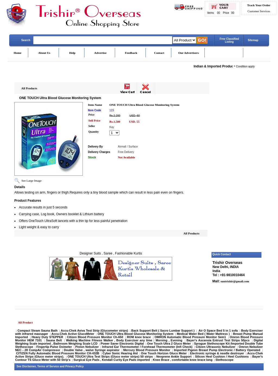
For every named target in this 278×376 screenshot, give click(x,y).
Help (72, 52)
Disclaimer (29, 366)
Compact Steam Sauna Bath (37, 330)
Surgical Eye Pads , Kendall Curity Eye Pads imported (112, 359)
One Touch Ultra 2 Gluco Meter (169, 343)
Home (17, 52)
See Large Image (31, 180)
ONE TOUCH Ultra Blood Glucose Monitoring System (135, 333)
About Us (44, 52)
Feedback (131, 52)
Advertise (100, 52)
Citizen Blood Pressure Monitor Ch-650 (95, 337)
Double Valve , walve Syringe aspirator (91, 350)
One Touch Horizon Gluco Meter (164, 353)
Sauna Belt (54, 340)
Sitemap (253, 40)
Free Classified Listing (229, 40)
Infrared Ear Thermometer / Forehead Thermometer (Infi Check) (147, 346)
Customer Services (259, 11)
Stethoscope (224, 359)
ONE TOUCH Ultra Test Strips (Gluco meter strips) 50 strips (110, 356)
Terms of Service (48, 366)
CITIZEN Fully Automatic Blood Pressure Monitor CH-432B (57, 353)
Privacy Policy (74, 366)
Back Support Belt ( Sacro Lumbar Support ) (163, 330)
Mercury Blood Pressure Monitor (146, 350)
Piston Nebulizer (87, 346)
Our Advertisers (188, 52)
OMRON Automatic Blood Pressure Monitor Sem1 (190, 337)
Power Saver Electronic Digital (122, 343)
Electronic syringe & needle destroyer (217, 353)
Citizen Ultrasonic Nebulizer (215, 346)
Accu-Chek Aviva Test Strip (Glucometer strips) (94, 330)
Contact (159, 52)
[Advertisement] (236, 168)
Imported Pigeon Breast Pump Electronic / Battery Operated (217, 350)
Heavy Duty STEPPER (47, 337)
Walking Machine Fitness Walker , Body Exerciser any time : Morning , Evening (125, 340)
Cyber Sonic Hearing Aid (120, 353)
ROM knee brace (139, 337)
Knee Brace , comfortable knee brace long (182, 359)
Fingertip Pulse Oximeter (54, 346)
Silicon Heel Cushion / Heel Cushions (222, 356)
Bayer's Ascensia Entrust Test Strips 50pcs (218, 340)
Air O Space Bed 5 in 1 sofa (218, 330)
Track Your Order (258, 5)
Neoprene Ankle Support (174, 356)
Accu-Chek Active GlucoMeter (73, 333)
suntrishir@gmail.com (234, 281)
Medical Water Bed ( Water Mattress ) (203, 333)
